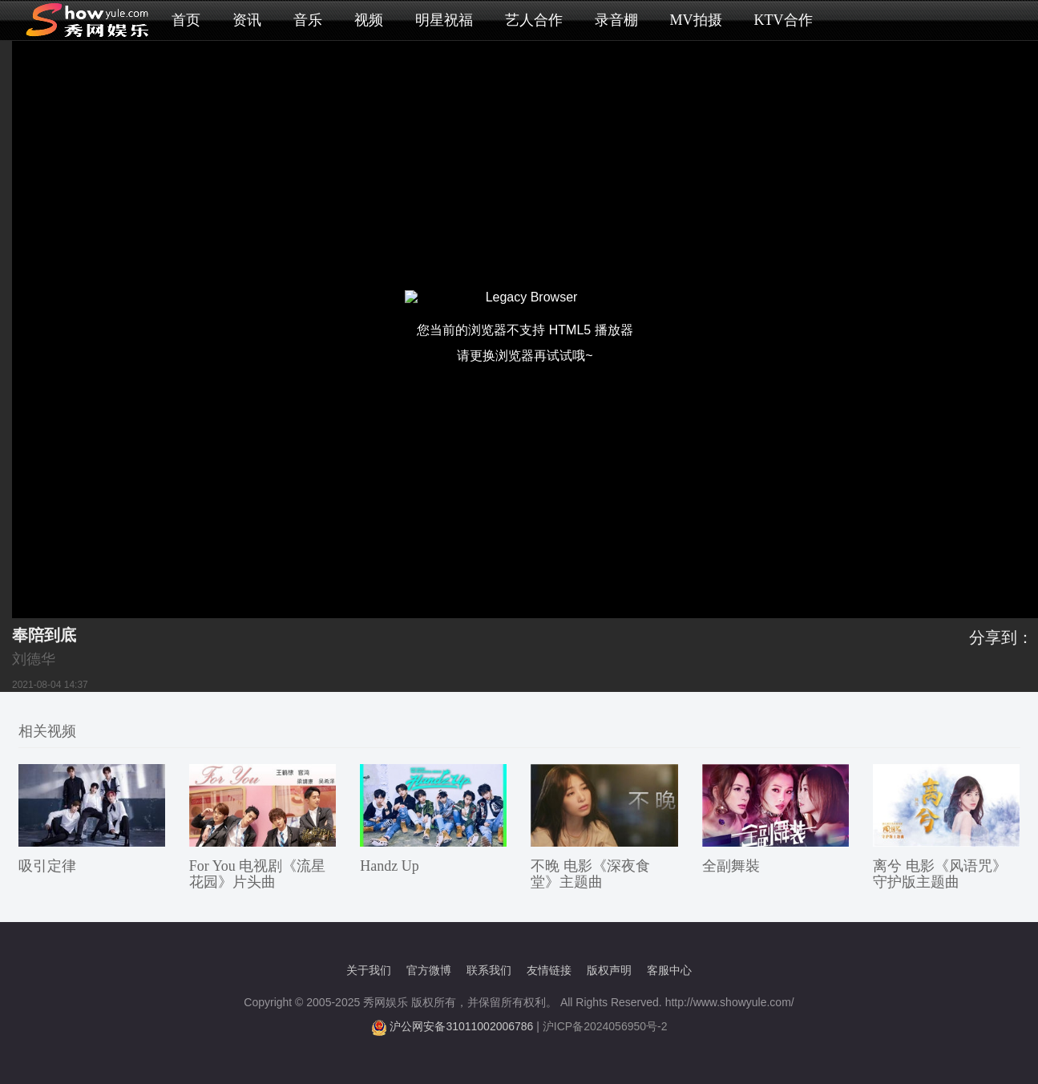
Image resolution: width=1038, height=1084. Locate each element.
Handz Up (389, 866)
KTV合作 (783, 20)
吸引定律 (47, 866)
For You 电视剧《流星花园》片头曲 (257, 874)
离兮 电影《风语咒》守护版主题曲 (940, 874)
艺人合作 (534, 20)
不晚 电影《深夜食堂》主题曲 (590, 874)
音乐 (307, 20)
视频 (368, 20)
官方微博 (428, 970)
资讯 (246, 20)
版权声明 (609, 970)
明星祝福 (444, 20)
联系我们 (488, 970)
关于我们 (368, 970)
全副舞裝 (731, 866)
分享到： (1001, 637)
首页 (186, 20)
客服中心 (669, 970)
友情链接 (549, 970)
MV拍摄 (696, 20)
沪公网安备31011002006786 (461, 1026)
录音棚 (616, 20)
